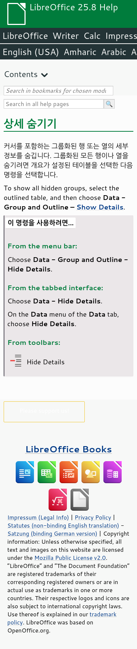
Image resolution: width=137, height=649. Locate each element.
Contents (21, 74)
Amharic (80, 51)
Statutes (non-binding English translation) (63, 525)
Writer (65, 35)
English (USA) (30, 51)
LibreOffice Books (68, 448)
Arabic (113, 51)
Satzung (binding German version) (52, 533)
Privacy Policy (93, 517)
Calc (92, 35)
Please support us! (44, 410)
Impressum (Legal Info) (38, 517)
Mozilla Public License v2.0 (70, 558)
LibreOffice (25, 35)
